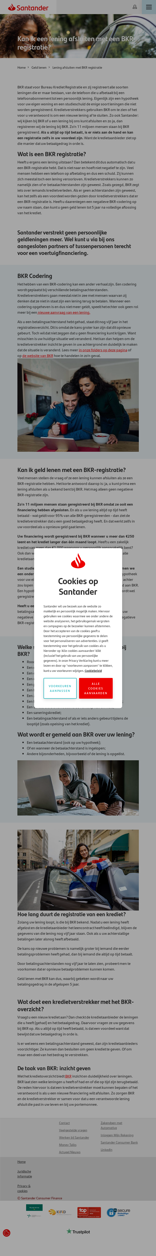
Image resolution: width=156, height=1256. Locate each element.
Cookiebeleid (93, 670)
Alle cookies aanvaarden (96, 688)
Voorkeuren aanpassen (60, 688)
